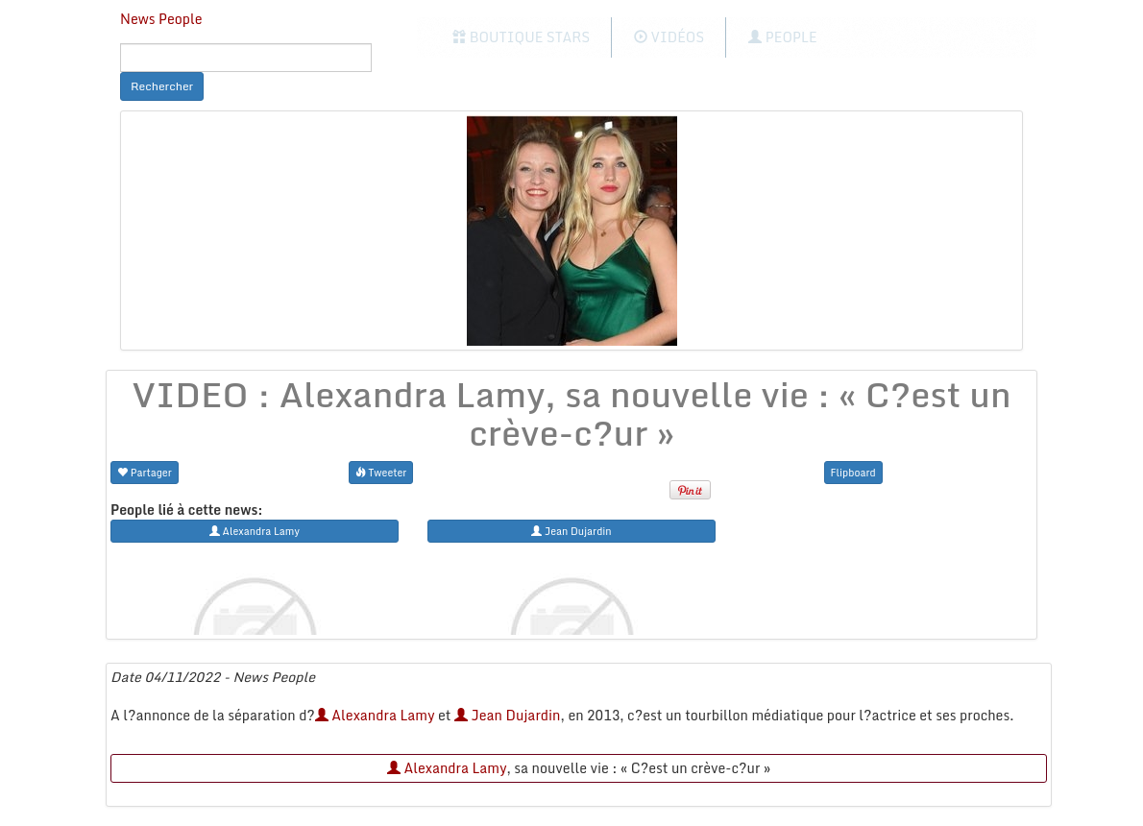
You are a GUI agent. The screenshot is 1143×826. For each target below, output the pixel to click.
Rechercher (162, 86)
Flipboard (853, 472)
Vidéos (669, 37)
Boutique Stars (521, 37)
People (782, 37)
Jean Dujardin (507, 715)
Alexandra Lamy (375, 715)
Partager (144, 472)
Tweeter (381, 472)
